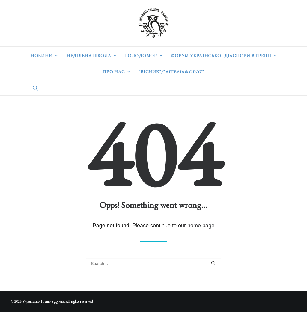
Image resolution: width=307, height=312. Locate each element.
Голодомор (143, 55)
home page (200, 226)
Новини (44, 55)
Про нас (116, 71)
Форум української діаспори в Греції (223, 55)
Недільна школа (91, 55)
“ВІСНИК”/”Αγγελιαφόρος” (171, 71)
